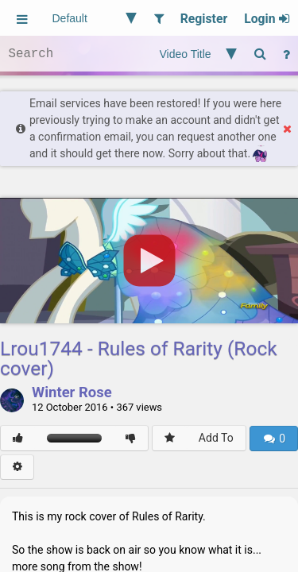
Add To (216, 437)
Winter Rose (72, 393)
